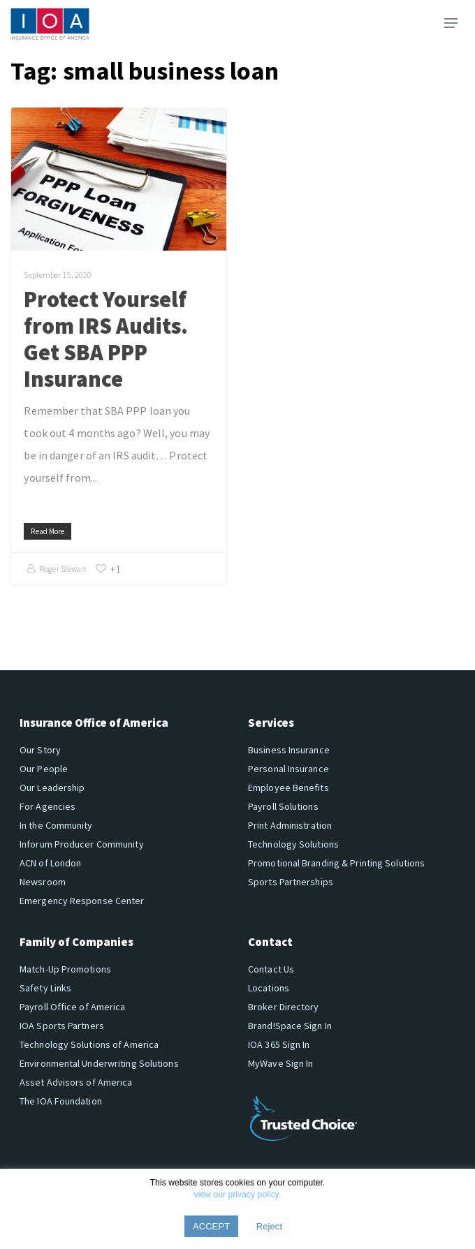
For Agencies (47, 806)
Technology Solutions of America (89, 1044)
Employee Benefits (288, 787)
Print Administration (290, 825)
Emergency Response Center (82, 900)
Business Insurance (289, 750)
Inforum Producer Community (82, 844)
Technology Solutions (293, 844)
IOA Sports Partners (62, 1025)
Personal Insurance (288, 768)
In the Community (56, 825)
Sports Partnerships (290, 881)
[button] (451, 23)
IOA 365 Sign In (279, 1044)
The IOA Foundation (61, 1101)
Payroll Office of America (73, 1006)
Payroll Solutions (283, 806)
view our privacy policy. (238, 1194)
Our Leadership (52, 787)
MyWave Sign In (280, 1063)
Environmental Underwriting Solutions (99, 1063)
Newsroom (43, 881)
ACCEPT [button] (211, 1226)
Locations (268, 988)
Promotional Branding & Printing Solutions (336, 863)
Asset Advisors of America (76, 1082)
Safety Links (45, 988)
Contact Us (271, 969)
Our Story (40, 750)
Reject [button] (269, 1226)
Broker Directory (283, 1006)
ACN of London (50, 863)
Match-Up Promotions (65, 969)
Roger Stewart (63, 568)
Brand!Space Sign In (290, 1025)
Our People (44, 768)
